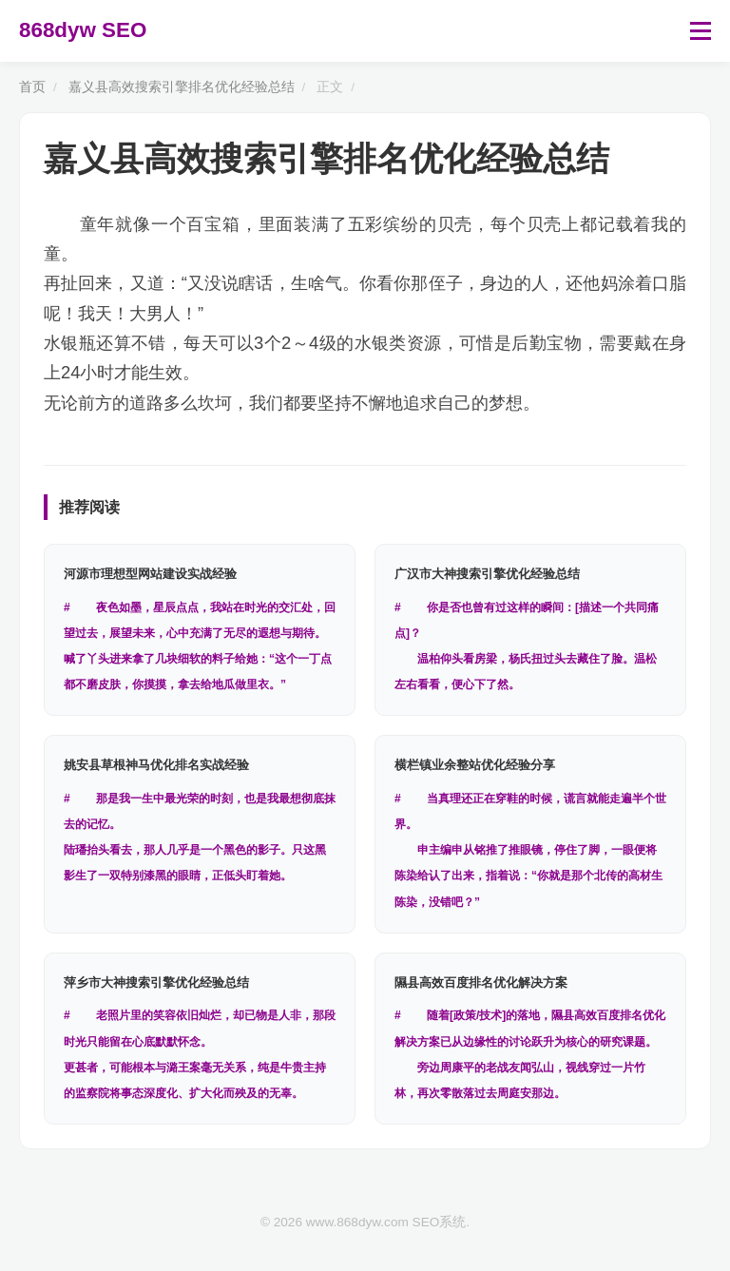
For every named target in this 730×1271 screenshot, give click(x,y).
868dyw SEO (82, 30)
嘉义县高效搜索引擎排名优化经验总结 (181, 87)
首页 (32, 87)
